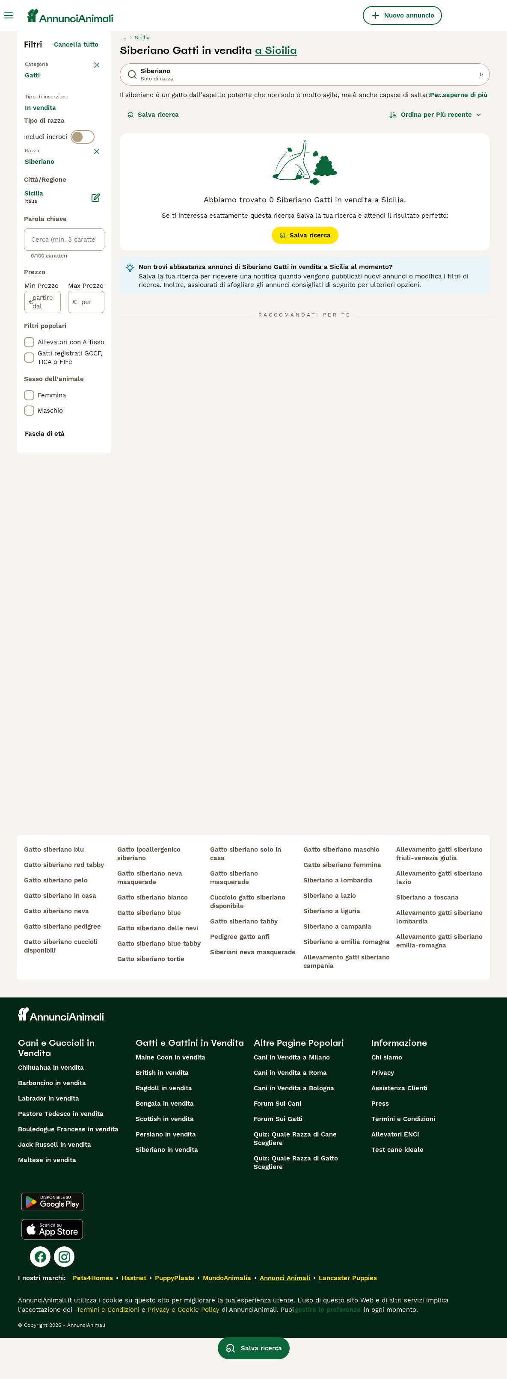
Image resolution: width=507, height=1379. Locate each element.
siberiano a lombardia (338, 921)
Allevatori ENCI (395, 1175)
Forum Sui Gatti (278, 1160)
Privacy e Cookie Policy (182, 1351)
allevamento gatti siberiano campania (346, 1002)
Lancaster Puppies (348, 1319)
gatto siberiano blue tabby (159, 984)
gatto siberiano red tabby (64, 906)
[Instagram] (64, 1297)
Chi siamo (386, 1098)
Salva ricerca (153, 114)
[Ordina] (435, 114)
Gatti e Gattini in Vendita (190, 1084)
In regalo (45, 138)
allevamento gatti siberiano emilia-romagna (439, 982)
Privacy (382, 1114)
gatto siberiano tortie (150, 1000)
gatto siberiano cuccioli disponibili (61, 987)
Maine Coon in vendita (170, 1098)
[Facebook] (40, 1297)
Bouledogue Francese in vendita (68, 1170)
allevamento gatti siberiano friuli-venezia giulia (439, 895)
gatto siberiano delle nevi (157, 969)
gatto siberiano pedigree (62, 967)
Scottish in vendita (165, 1160)
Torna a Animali (49, 63)
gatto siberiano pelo (56, 921)
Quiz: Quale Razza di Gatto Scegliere (296, 1204)
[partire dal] (42, 552)
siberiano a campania (337, 967)
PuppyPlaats (174, 1319)
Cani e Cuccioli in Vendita (56, 1089)
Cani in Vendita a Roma (290, 1114)
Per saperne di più (458, 95)
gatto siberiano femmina (342, 906)
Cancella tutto (76, 44)
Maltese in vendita (47, 1201)
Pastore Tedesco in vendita (61, 1155)
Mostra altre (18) (79, 410)
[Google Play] (52, 1243)
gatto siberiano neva (56, 952)
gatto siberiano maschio (341, 890)
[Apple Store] (52, 1270)
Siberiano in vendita (167, 1191)
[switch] (83, 191)
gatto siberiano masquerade (234, 919)
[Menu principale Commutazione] (8, 15)
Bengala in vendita (165, 1144)
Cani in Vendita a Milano (292, 1098)
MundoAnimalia (227, 1319)
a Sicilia (276, 50)
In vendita (47, 118)
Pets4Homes (93, 1319)
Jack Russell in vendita (54, 1186)
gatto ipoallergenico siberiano (149, 895)
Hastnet (134, 1319)
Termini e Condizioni (403, 1160)
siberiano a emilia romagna (346, 983)
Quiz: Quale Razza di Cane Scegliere (295, 1180)
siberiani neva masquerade (253, 993)
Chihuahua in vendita (51, 1109)
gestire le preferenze (328, 1351)
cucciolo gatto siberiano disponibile (247, 943)
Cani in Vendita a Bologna (294, 1129)
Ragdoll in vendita (164, 1129)
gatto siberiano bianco (152, 938)
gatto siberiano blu (54, 890)
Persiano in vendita (166, 1175)
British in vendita (162, 1114)
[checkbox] (29, 254)
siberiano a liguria (331, 952)
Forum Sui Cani (277, 1144)
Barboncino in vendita (52, 1124)
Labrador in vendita (48, 1139)
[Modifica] (95, 447)
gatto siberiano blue (149, 954)
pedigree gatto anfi (240, 978)
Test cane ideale (397, 1191)
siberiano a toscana (427, 938)
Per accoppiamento (62, 159)
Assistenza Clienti (399, 1129)
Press (380, 1144)
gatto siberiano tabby (244, 962)
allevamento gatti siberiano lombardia (439, 958)
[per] (86, 552)
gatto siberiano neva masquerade (149, 919)
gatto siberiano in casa (60, 937)
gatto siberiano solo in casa (245, 895)
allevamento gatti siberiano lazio (439, 919)
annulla (86, 209)
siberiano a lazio (329, 937)
